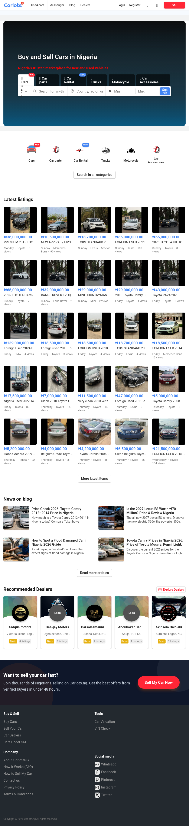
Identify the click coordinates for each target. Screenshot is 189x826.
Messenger (56, 5)
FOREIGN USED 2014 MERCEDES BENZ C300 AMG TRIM (168, 348)
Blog (72, 5)
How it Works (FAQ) (18, 767)
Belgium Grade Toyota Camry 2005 (57, 454)
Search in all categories (95, 175)
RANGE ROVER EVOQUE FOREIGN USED (57, 295)
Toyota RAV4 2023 (165, 295)
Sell (174, 5)
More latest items (94, 479)
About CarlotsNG (16, 760)
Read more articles (94, 573)
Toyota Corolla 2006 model (94, 454)
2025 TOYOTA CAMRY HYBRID (20, 295)
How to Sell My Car (17, 774)
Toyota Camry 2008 (166, 401)
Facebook (105, 772)
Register (134, 5)
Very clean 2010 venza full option (94, 401)
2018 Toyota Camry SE (131, 295)
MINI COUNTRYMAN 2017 (94, 295)
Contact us (11, 780)
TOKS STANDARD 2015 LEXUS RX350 (94, 242)
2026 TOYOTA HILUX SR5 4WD (168, 242)
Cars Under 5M (14, 742)
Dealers (85, 5)
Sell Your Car (13, 728)
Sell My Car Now (158, 682)
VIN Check (102, 728)
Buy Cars (10, 722)
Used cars (37, 5)
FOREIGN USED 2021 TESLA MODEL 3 (131, 242)
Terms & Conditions (18, 794)
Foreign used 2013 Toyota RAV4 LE (57, 348)
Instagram (106, 787)
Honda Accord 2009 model (20, 454)
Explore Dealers (171, 589)
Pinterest (105, 779)
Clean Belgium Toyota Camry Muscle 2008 (131, 454)
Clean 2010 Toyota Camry (57, 401)
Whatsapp (106, 764)
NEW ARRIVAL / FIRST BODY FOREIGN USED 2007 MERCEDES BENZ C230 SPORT (57, 242)
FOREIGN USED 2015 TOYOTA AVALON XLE (168, 454)
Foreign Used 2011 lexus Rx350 (131, 401)
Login (121, 5)
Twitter (103, 795)
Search (164, 91)
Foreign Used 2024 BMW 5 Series (20, 348)
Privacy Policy (14, 787)
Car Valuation (105, 722)
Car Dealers (12, 735)
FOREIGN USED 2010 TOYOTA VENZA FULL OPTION (94, 348)
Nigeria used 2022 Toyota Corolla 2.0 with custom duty (20, 401)
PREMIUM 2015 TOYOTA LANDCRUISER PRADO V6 (20, 242)
